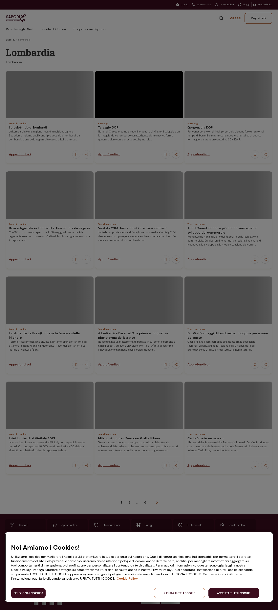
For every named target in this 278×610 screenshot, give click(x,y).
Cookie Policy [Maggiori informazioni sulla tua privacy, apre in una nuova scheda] (127, 578)
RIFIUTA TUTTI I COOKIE (179, 593)
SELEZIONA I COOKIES (28, 593)
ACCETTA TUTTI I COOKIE (233, 593)
